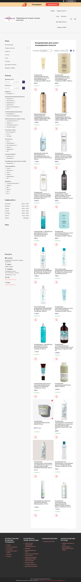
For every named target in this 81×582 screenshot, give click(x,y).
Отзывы (7, 61)
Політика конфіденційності (58, 580)
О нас (57, 16)
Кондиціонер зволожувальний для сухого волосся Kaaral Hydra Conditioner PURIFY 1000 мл (64, 234)
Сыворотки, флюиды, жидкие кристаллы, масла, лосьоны (31, 559)
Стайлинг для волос (30, 564)
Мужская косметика (49, 541)
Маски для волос (29, 562)
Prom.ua (49, 578)
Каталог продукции (11, 547)
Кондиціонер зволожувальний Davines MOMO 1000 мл (63, 385)
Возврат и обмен (61, 27)
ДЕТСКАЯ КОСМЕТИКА (31, 566)
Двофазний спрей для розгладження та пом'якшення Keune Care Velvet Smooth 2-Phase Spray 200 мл (43, 156)
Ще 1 (8, 178)
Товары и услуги (61, 11)
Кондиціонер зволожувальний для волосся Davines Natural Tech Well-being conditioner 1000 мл (64, 347)
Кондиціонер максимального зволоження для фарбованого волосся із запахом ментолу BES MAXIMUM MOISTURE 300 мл (43, 464)
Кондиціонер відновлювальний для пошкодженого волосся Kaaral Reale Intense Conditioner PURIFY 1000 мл (63, 78)
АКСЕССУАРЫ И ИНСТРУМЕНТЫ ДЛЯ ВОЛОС (67, 548)
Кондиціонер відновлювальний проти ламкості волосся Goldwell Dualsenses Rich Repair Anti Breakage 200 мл (63, 156)
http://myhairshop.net (10, 279)
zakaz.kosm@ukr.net (10, 284)
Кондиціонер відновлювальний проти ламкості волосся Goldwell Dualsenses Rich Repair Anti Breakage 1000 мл (42, 195)
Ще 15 (8, 108)
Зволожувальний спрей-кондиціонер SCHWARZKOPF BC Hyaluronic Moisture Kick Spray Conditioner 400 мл (43, 271)
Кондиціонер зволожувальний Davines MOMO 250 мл (42, 422)
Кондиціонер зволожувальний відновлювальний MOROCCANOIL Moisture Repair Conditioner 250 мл (63, 504)
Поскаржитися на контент (44, 580)
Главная (53, 11)
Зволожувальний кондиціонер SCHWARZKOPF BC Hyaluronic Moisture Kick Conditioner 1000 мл (43, 309)
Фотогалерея (9, 44)
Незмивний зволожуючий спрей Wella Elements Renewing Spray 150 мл (42, 502)
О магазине (9, 549)
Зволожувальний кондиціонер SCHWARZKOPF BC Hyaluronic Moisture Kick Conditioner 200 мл (64, 271)
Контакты (63, 16)
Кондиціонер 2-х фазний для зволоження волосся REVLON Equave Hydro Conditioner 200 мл (43, 234)
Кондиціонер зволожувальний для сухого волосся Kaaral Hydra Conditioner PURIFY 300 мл (64, 309)
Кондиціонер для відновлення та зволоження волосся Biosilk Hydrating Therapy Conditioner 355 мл (64, 464)
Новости (7, 51)
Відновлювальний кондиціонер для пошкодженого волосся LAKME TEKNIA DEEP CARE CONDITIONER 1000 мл (42, 117)
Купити (35, 89)
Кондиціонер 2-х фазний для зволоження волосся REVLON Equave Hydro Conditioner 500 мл (43, 347)
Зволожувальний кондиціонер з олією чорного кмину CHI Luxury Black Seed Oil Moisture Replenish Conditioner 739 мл (64, 195)
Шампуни (27, 548)
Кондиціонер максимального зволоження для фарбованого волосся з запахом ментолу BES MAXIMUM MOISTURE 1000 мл (64, 424)
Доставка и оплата (61, 22)
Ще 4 (8, 151)
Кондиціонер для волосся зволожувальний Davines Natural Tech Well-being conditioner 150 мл (42, 386)
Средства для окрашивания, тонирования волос (30, 545)
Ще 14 (8, 193)
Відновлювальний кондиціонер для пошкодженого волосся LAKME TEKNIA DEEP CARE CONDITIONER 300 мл (63, 117)
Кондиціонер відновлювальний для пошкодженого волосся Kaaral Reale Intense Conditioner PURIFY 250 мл (42, 78)
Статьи (7, 54)
